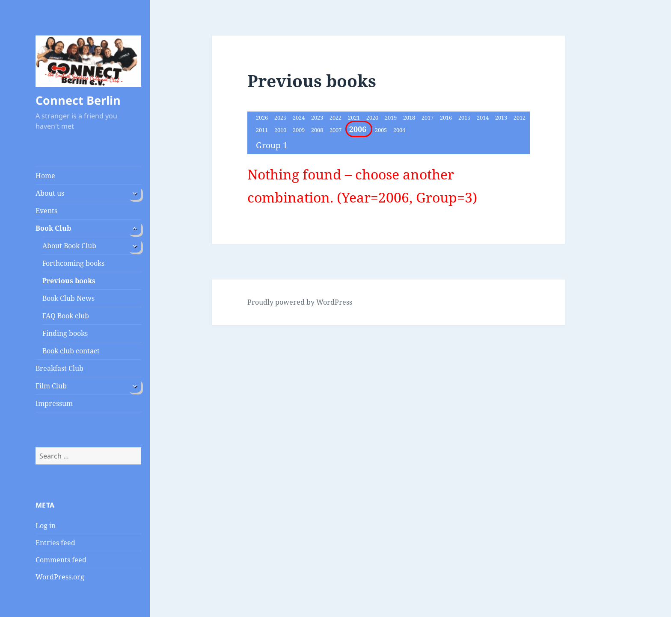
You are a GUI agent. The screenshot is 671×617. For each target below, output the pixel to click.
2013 (501, 117)
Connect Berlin (78, 100)
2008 (317, 130)
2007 (336, 130)
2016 (446, 117)
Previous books (68, 280)
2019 (391, 117)
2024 (299, 117)
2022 (336, 117)
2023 (317, 117)
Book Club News (68, 298)
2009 (299, 130)
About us (50, 193)
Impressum (54, 403)
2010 (281, 130)
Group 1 (272, 145)
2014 (483, 117)
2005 (381, 130)
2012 (520, 117)
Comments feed (61, 559)
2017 (428, 117)
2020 (373, 117)
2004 (399, 130)
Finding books (65, 333)
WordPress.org (60, 577)
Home (45, 175)
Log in (46, 525)
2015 (465, 117)
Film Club (51, 386)
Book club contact (71, 351)
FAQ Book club (65, 315)
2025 (281, 117)
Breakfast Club (59, 368)
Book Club (53, 228)
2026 (262, 117)
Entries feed (55, 542)
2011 (262, 130)
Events (46, 210)
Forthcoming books (73, 263)
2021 (354, 117)
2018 (409, 117)
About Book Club (69, 245)
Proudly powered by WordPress (299, 302)
